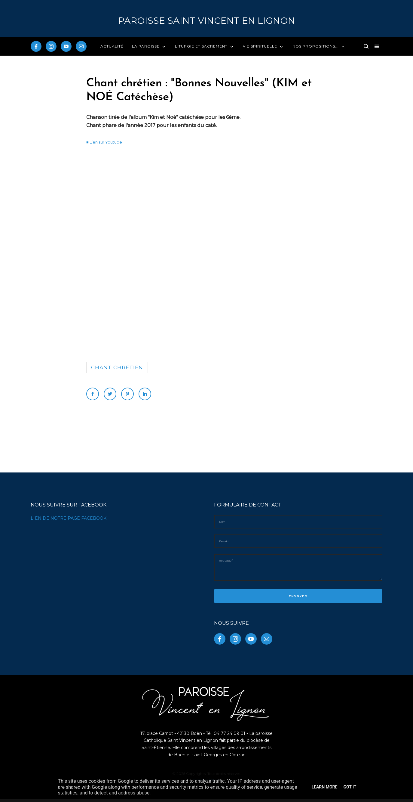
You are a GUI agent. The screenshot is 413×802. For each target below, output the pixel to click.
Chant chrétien (117, 367)
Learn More (324, 787)
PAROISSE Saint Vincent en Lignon (206, 20)
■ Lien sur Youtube (104, 142)
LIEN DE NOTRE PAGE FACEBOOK (68, 518)
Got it (349, 787)
